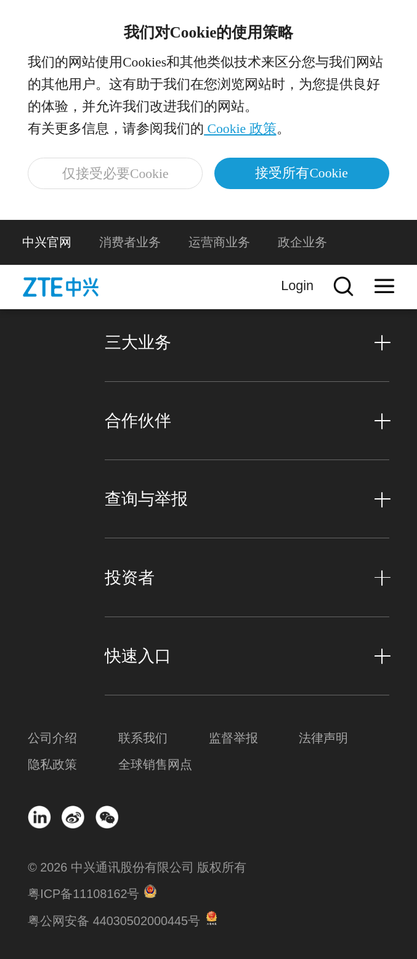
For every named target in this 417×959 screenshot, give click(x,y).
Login (297, 285)
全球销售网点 (155, 764)
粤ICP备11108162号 (83, 893)
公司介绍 (52, 738)
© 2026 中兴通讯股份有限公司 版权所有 (137, 867)
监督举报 (233, 738)
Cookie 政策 (240, 128)
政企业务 (302, 242)
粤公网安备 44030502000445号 (114, 921)
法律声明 (323, 738)
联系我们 (143, 738)
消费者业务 (130, 242)
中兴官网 (46, 242)
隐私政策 (52, 764)
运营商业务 (219, 242)
